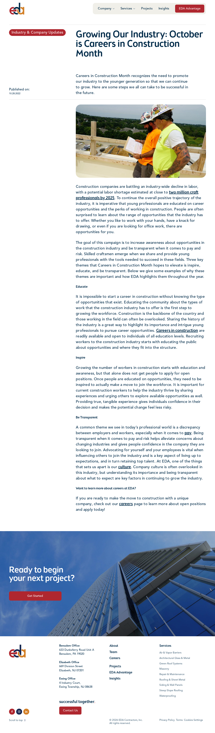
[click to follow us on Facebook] (12, 712)
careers (126, 504)
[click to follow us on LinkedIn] (26, 712)
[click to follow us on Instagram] (19, 712)
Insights (164, 8)
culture (124, 467)
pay (188, 433)
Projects (147, 8)
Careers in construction (177, 331)
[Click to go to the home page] (17, 8)
